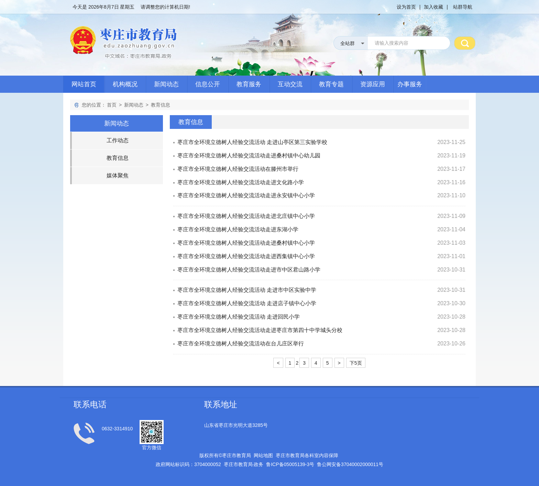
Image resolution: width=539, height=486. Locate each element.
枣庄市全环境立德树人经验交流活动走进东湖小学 (237, 229)
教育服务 (248, 84)
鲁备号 (290, 464)
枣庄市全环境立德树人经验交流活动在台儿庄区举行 (240, 343)
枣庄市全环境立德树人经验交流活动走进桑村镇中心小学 (246, 243)
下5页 (356, 363)
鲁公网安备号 (350, 464)
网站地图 (263, 455)
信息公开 (207, 84)
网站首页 (84, 84)
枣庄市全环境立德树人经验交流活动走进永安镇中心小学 (246, 195)
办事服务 (409, 84)
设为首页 (406, 7)
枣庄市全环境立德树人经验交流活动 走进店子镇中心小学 (246, 303)
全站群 (347, 43)
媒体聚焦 (118, 175)
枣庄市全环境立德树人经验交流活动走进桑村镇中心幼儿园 (248, 155)
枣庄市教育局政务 (244, 464)
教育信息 (160, 105)
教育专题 (331, 84)
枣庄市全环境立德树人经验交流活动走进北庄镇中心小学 (246, 216)
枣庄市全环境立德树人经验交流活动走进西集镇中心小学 (246, 256)
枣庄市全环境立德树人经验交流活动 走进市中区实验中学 (246, 290)
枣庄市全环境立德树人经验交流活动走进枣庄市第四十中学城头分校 (259, 330)
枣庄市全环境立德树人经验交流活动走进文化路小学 (240, 182)
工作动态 (118, 140)
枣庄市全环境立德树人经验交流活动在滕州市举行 (237, 169)
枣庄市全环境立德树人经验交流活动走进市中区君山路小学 (248, 270)
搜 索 (465, 43)
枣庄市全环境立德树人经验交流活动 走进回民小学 (238, 317)
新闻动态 (166, 84)
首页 (112, 105)
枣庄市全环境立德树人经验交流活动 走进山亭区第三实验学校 (252, 142)
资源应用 (372, 84)
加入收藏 (433, 7)
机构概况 (125, 84)
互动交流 (290, 84)
